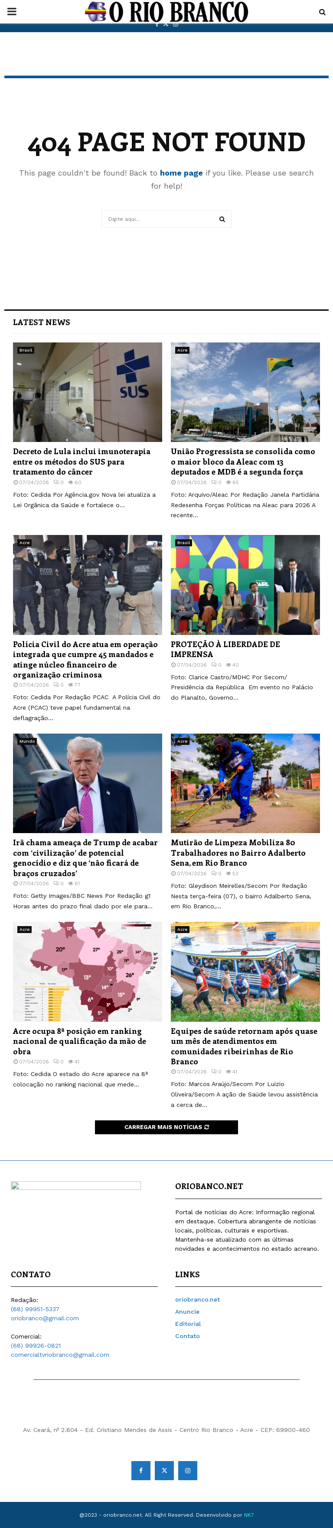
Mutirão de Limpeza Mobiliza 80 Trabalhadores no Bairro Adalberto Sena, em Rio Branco (238, 852)
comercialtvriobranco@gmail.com (60, 1354)
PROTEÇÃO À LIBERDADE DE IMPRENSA (225, 649)
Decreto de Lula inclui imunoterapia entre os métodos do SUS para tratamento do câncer (81, 461)
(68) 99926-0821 (36, 1345)
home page (181, 172)
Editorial (188, 1323)
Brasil (26, 350)
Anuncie (187, 1311)
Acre (182, 350)
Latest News (41, 322)
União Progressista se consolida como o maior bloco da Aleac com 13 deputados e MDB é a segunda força (243, 461)
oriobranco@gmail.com (45, 1318)
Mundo (27, 741)
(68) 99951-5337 (35, 1308)
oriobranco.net (197, 1299)
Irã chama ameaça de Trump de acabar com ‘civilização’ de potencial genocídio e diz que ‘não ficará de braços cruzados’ (85, 857)
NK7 (249, 1515)
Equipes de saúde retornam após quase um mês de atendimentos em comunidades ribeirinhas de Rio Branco (244, 1046)
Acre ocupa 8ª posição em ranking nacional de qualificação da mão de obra (79, 1041)
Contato (187, 1335)
